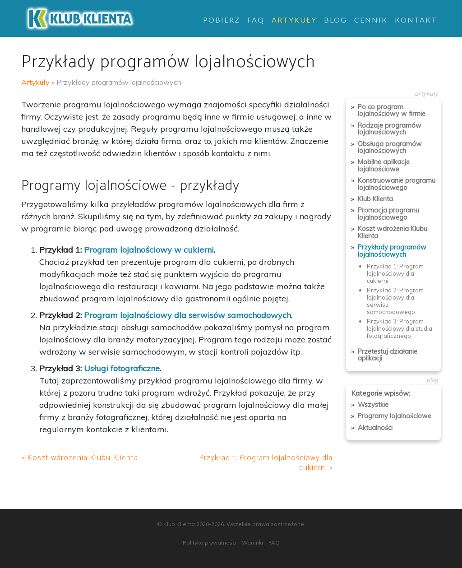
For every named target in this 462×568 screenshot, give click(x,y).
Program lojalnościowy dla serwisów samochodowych (187, 315)
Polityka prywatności (209, 542)
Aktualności (375, 428)
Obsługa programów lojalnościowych (390, 147)
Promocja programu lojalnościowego (388, 213)
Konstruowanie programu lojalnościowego (396, 183)
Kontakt (416, 19)
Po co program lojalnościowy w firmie (391, 110)
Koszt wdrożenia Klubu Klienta (392, 232)
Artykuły (294, 19)
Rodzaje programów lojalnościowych (389, 128)
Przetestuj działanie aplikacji (387, 354)
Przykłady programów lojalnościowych (392, 250)
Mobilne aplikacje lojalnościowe (384, 165)
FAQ (255, 19)
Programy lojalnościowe (394, 416)
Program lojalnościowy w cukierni (149, 250)
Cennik (371, 19)
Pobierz (221, 19)
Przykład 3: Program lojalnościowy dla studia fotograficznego (399, 328)
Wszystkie (373, 405)
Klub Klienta (375, 199)
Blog (335, 19)
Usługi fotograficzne (122, 368)
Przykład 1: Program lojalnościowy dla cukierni (395, 273)
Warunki (252, 542)
